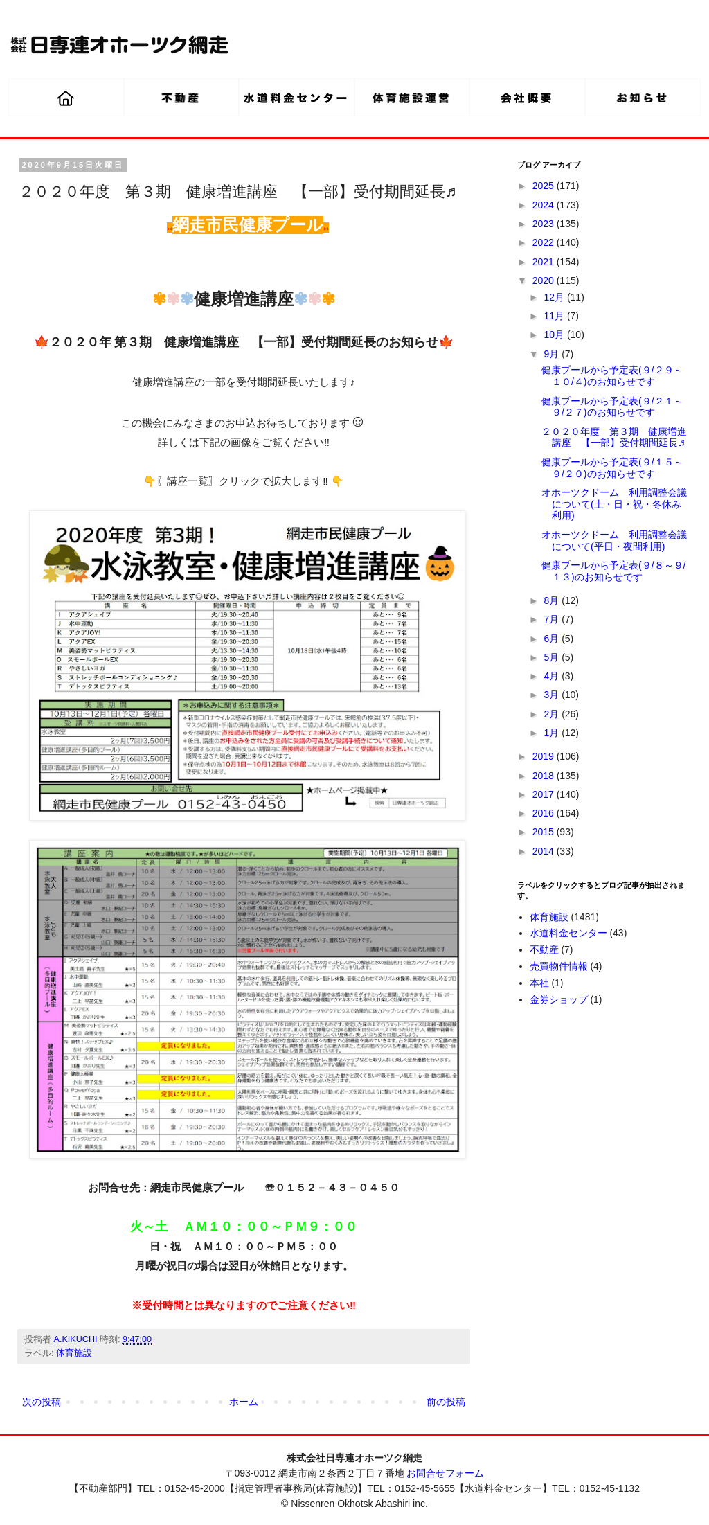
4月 (553, 675)
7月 (553, 619)
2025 (544, 185)
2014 (544, 851)
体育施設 (74, 1353)
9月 (553, 353)
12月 (555, 297)
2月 (553, 714)
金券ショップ (559, 999)
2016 (544, 813)
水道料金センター (568, 932)
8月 (553, 600)
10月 (555, 334)
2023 (544, 223)
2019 (544, 756)
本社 (539, 982)
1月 (553, 732)
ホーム (243, 1401)
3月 (553, 694)
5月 (553, 657)
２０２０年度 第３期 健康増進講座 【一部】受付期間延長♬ (614, 437)
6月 (553, 638)
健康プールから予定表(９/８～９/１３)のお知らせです (613, 571)
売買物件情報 (559, 966)
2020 (544, 280)
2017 (544, 794)
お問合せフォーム (445, 1473)
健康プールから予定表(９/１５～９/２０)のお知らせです (612, 467)
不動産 (544, 949)
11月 (555, 315)
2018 (544, 775)
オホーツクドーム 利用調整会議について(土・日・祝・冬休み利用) (614, 504)
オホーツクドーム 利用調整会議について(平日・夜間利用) (614, 540)
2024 (544, 205)
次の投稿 (41, 1401)
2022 (544, 242)
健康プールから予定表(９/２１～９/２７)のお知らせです (612, 406)
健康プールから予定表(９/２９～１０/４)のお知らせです (612, 375)
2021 (544, 261)
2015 (544, 831)
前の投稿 (446, 1401)
